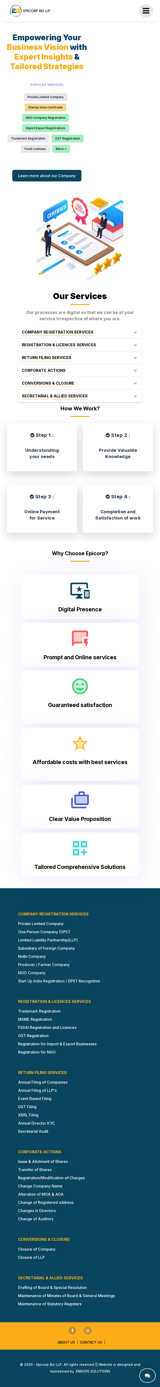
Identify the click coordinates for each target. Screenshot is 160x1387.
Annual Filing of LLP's (37, 1090)
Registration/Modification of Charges (51, 1177)
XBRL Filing (28, 1115)
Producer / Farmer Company (44, 964)
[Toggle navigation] (146, 10)
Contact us (91, 1342)
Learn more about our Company (47, 175)
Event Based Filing (34, 1098)
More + (61, 149)
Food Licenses (35, 149)
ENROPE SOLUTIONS (93, 1371)
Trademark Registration (28, 138)
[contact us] (147, 1375)
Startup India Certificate (45, 107)
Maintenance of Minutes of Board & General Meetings (66, 1295)
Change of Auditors (35, 1218)
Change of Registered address (46, 1202)
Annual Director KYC (36, 1123)
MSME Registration (35, 1019)
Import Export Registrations (46, 128)
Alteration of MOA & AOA (41, 1194)
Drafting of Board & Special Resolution (52, 1287)
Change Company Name (40, 1186)
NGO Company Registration (45, 118)
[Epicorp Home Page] (30, 11)
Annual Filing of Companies (43, 1082)
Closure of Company (36, 1249)
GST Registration (67, 138)
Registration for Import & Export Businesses (57, 1043)
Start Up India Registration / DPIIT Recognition (59, 981)
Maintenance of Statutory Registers (49, 1303)
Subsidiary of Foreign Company (46, 948)
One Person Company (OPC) (44, 931)
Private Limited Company (45, 97)
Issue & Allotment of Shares (43, 1161)
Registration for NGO (37, 1052)
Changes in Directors (37, 1210)
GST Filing (27, 1106)
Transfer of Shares (35, 1169)
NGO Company (31, 972)
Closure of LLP (31, 1257)
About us (66, 1342)
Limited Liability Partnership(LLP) (48, 940)
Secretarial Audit (33, 1131)
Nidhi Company (32, 956)
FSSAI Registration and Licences (47, 1027)
